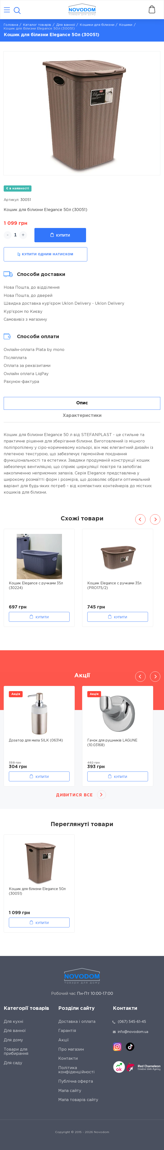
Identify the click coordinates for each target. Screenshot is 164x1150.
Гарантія (67, 1031)
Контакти (68, 1058)
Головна (11, 25)
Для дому (13, 1040)
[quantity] (15, 235)
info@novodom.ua (130, 1031)
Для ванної (65, 25)
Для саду (13, 1063)
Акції (63, 1040)
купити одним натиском (45, 254)
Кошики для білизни (97, 25)
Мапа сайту (69, 1091)
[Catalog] (7, 10)
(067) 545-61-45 (132, 1021)
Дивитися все (74, 795)
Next (155, 519)
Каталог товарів (37, 25)
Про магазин (71, 1049)
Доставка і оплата (76, 1022)
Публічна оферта (75, 1081)
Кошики (126, 25)
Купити (60, 235)
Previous (140, 519)
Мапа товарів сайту (78, 1100)
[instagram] (117, 1046)
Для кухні (13, 1022)
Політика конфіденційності (76, 1070)
